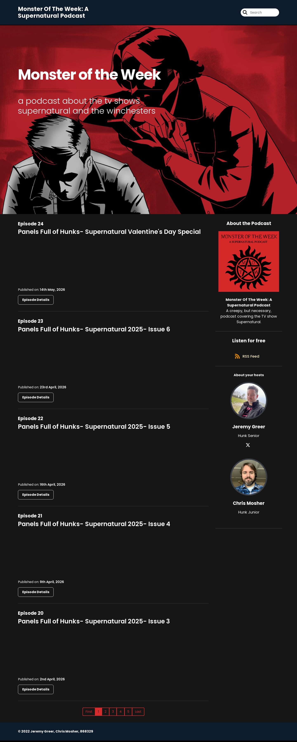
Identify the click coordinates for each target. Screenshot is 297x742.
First (88, 713)
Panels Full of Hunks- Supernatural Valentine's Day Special (109, 233)
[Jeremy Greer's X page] (248, 448)
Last (138, 713)
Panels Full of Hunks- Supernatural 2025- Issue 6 (94, 330)
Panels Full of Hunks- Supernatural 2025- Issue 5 (94, 428)
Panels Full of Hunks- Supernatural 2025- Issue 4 (94, 525)
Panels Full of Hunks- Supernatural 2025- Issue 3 (94, 622)
